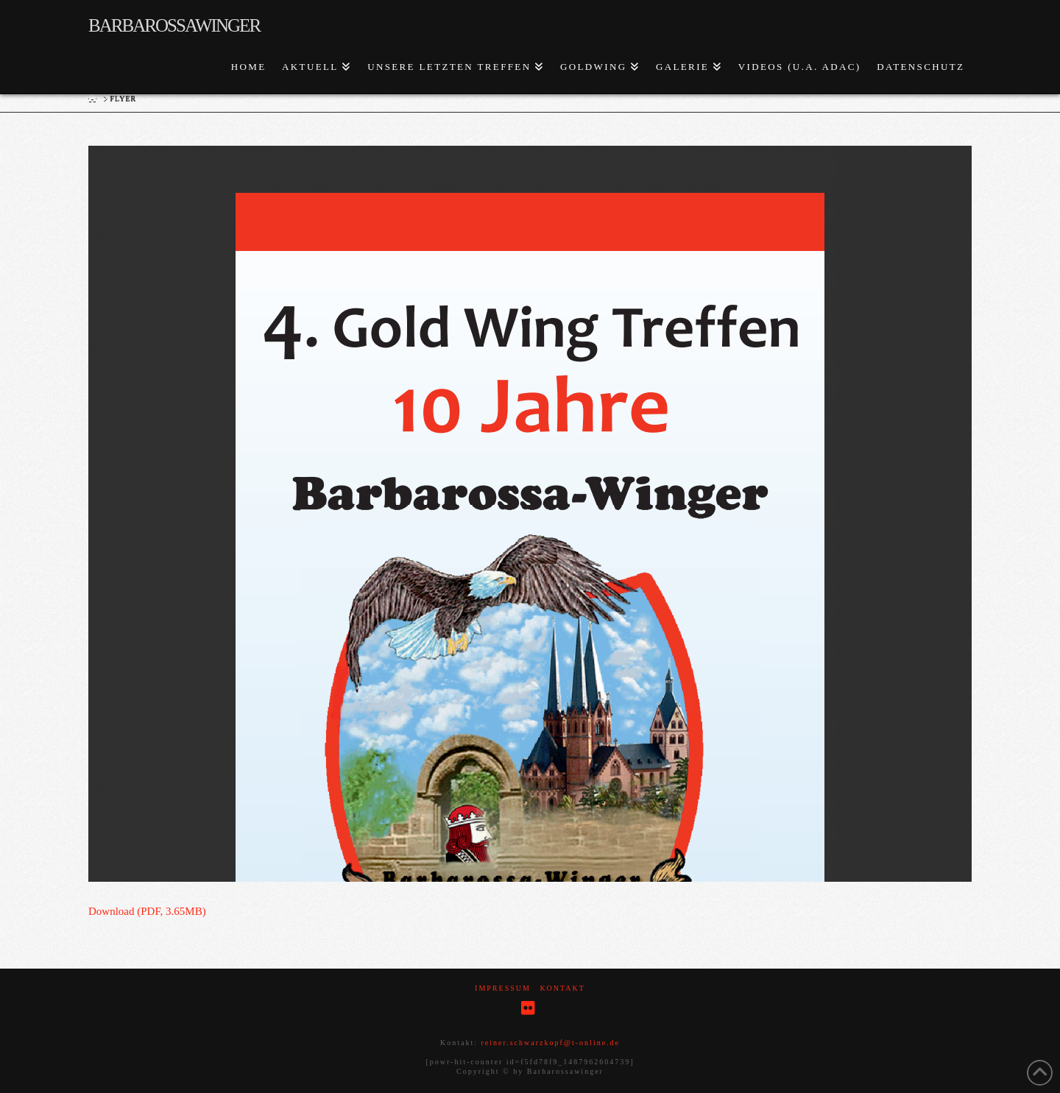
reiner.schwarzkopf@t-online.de (550, 1043)
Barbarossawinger (174, 25)
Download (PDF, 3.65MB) (147, 911)
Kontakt (562, 988)
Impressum (503, 988)
